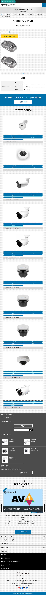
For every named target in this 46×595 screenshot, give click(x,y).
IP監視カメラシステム (7, 543)
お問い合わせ (23, 102)
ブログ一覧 (23, 531)
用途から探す (4, 551)
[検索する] (31, 430)
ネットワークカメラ (6, 536)
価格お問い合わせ (9, 36)
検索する (23, 426)
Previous (1, 508)
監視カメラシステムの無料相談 (10, 561)
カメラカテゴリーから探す (8, 540)
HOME (3, 554)
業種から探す (4, 547)
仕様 (23, 73)
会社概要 (5, 568)
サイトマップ (5, 565)
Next (44, 508)
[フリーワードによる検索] (21, 430)
